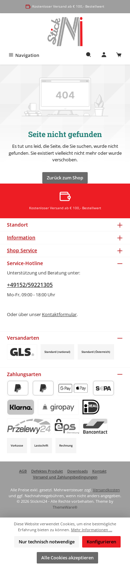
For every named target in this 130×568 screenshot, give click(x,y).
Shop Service (22, 250)
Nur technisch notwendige (47, 542)
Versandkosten (106, 489)
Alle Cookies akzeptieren (67, 557)
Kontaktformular (59, 314)
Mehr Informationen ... (91, 529)
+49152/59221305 (30, 285)
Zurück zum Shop (65, 178)
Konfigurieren (101, 542)
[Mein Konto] (104, 55)
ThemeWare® (65, 507)
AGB (23, 471)
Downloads (77, 471)
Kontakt (99, 471)
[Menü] (23, 55)
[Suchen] (88, 55)
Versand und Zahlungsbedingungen (65, 477)
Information (21, 237)
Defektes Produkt (47, 471)
